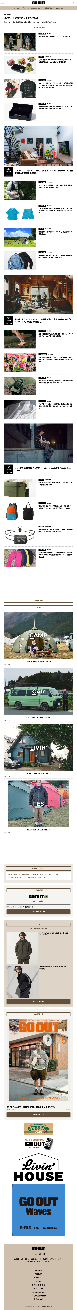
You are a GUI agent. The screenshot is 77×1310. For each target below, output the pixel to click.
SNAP (38, 1281)
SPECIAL (38, 1277)
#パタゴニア (41, 877)
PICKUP (38, 1274)
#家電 (10, 875)
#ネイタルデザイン (30, 877)
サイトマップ (46, 1261)
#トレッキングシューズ (15, 877)
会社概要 (16, 1259)
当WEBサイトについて (33, 1261)
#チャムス (17, 875)
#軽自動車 (35, 875)
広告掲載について (36, 1259)
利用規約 (45, 1259)
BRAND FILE (38, 1285)
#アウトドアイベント (46, 875)
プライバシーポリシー (56, 1259)
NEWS (38, 1270)
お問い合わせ (25, 1259)
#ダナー (57, 875)
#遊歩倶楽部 (26, 875)
